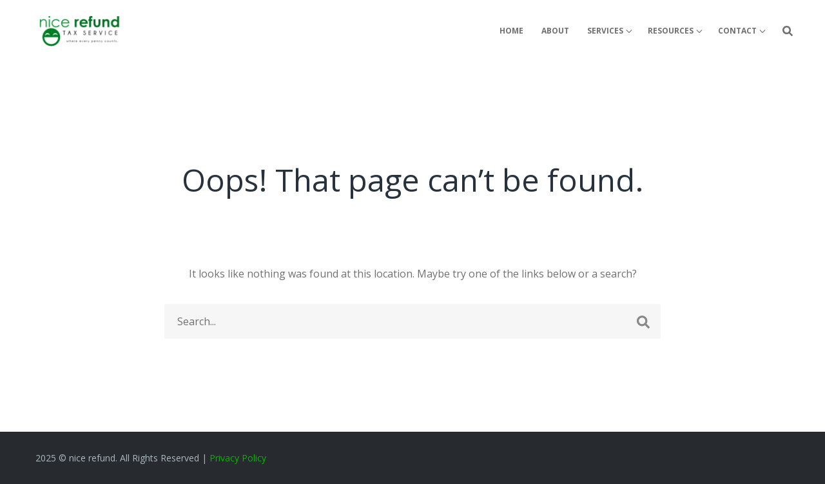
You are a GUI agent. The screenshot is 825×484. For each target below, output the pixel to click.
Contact (737, 30)
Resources (671, 30)
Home (511, 30)
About (555, 30)
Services (605, 30)
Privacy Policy (237, 458)
